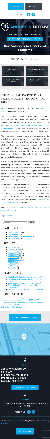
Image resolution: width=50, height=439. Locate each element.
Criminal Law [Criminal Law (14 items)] (31, 299)
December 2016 (14, 254)
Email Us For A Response (25, 317)
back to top (25, 431)
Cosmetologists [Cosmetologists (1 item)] (17, 300)
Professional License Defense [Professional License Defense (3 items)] (28, 302)
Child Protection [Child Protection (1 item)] (8, 300)
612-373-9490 (19, 39)
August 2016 (13, 262)
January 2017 (13, 252)
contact (33, 6)
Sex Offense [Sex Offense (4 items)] (13, 305)
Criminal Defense (13, 69)
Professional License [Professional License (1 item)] (9, 302)
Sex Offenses (13, 238)
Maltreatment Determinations (37, 80)
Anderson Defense (17, 421)
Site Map (4, 423)
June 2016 (12, 266)
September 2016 (14, 260)
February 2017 (14, 250)
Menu (16, 6)
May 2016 (12, 268)
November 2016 (14, 256)
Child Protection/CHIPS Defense (13, 80)
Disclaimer (44, 421)
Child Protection (14, 232)
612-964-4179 (14, 380)
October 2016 (13, 258)
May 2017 (12, 248)
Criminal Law (11, 215)
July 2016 (12, 264)
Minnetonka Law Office (25, 387)
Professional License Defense (20, 236)
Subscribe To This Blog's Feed (13, 307)
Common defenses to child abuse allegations (26, 289)
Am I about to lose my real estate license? (25, 277)
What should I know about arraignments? (24, 283)
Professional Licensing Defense (37, 69)
